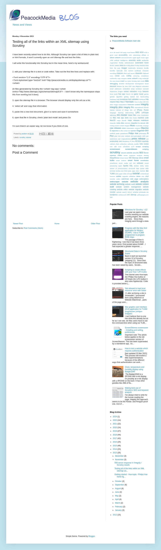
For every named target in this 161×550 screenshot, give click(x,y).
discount (113, 86)
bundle (146, 68)
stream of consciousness (119, 168)
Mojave (127, 126)
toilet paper (119, 174)
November (119, 459)
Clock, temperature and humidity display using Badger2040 (134, 369)
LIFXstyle (145, 113)
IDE (144, 102)
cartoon (130, 71)
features (146, 91)
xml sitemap (131, 195)
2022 (115, 420)
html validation (133, 99)
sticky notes (144, 166)
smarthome (113, 163)
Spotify (125, 166)
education (145, 86)
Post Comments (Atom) (33, 228)
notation (137, 128)
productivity (114, 141)
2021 (115, 424)
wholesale (142, 192)
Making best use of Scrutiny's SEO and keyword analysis (136, 390)
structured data (133, 168)
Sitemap (135, 158)
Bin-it (125, 65)
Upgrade (125, 176)
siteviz (141, 158)
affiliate (143, 55)
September (120, 485)
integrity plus (116, 107)
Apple (134, 58)
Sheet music (124, 158)
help (118, 99)
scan (119, 146)
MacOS (112, 120)
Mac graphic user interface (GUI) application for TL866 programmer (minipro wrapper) (136, 310)
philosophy (142, 133)
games (146, 94)
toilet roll (126, 174)
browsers (140, 68)
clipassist (138, 73)
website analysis (140, 181)
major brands (121, 120)
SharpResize (115, 158)
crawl (122, 81)
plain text (117, 136)
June (117, 492)
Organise (140, 131)
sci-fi (132, 146)
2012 (115, 515)
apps (147, 58)
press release (138, 138)
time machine (140, 171)
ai (148, 55)
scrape (138, 146)
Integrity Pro (129, 107)
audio (139, 60)
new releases (115, 128)
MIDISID (127, 123)
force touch (114, 94)
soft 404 (132, 163)
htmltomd (142, 99)
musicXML (139, 126)
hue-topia (129, 102)
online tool (127, 131)
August (118, 488)
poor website (125, 136)
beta (121, 65)
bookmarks (132, 68)
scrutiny (22, 137)
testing (118, 171)
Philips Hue (133, 133)
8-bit (145, 52)
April (117, 499)
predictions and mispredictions (120, 139)
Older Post (95, 224)
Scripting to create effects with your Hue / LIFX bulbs (136, 271)
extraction (133, 91)
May (117, 496)
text (122, 171)
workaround (122, 195)
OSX (147, 131)
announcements (126, 58)
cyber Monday (132, 81)
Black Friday (135, 65)
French (128, 94)
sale (115, 146)
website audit (130, 184)
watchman (125, 179)
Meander (113, 123)
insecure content (134, 104)
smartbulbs (144, 160)
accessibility (123, 55)
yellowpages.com (143, 195)
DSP (130, 86)
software (140, 163)
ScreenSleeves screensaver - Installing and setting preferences (136, 330)
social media (123, 163)
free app (121, 94)
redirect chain (114, 144)
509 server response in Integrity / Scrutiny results (128, 464)
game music (138, 94)
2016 (115, 442)
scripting (145, 149)
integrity (145, 104)
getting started (129, 97)
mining (112, 126)
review (146, 144)
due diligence (136, 86)
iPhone (139, 110)
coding (128, 76)
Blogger (91, 536)
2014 (115, 449)
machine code (143, 118)
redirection (123, 144)
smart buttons (121, 160)
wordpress (114, 195)
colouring (136, 76)
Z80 (111, 197)
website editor (122, 189)
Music (132, 126)
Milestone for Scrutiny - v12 (136, 210)
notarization (130, 128)
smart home (133, 160)
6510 (142, 52)
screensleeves (131, 149)
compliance (145, 76)
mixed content (119, 126)
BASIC (112, 65)
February (119, 507)
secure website (126, 153)
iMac (111, 104)
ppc (147, 136)
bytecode (120, 71)
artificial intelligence (121, 60)
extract (126, 91)
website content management (128, 187)
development (130, 84)
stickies (136, 166)
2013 (115, 453)
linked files (132, 115)
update (118, 176)
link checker (122, 115)
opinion (133, 131)
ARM (111, 60)
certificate (138, 71)
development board (142, 84)
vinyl (147, 176)
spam (120, 166)
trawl (130, 174)
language (113, 113)
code (122, 76)
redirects (130, 144)
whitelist (135, 192)
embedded (126, 89)
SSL (131, 166)
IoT (135, 110)
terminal (112, 171)
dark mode (140, 81)
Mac (114, 118)
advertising (136, 55)
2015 (115, 446)
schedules (126, 146)
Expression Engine (116, 91)
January (118, 510)
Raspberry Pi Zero (128, 141)
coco (111, 76)
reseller (136, 144)
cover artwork (132, 78)
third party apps (129, 171)
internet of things (122, 110)
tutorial (28, 137)
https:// (122, 102)
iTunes (146, 110)
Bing (129, 65)
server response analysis (133, 155)
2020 (115, 427)
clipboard (146, 73)
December (119, 456)
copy (118, 78)
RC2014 (138, 141)
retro (141, 144)
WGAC (130, 192)
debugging (114, 84)
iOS (131, 110)
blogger (124, 68)
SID (130, 158)
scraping (145, 146)
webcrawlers (144, 179)
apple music (141, 58)
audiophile (145, 60)
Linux (139, 115)
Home (56, 224)
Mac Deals (133, 118)
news (124, 128)
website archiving (117, 184)
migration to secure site (140, 123)
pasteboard (124, 133)
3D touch (116, 52)
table (147, 168)
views (138, 176)
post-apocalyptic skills (138, 136)
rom (111, 146)
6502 (137, 52)
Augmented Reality (116, 63)
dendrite (121, 84)
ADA (130, 55)
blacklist (142, 65)
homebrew (124, 99)
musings (146, 126)
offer (121, 131)
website (125, 182)
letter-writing (129, 113)
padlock (112, 133)
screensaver (115, 149)
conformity (113, 78)
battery (117, 65)
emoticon (139, 89)
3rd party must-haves (127, 52)
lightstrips (113, 115)
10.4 (111, 52)
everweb (146, 89)
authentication (129, 63)
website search (121, 192)
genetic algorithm (116, 97)
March (118, 503)
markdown (145, 120)
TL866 (112, 174)
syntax (142, 168)
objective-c (116, 131)
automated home (142, 63)
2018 (115, 435)
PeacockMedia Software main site (126, 41)
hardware (113, 99)
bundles (112, 71)
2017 (115, 438)
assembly (132, 60)
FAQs (140, 91)
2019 (115, 431)
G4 (132, 94)
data (147, 81)
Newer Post (18, 224)
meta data (120, 123)
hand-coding (144, 97)
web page (134, 179)
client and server (129, 73)
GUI (137, 97)
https (118, 102)
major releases (134, 120)
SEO (141, 153)
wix (147, 192)
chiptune (120, 73)
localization (145, 115)
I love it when (138, 102)
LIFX (137, 113)
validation (132, 176)
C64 (125, 71)
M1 (111, 118)
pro (147, 139)
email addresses (116, 89)
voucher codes (115, 179)
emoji (133, 89)
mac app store (122, 118)
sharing (146, 155)
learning (120, 113)
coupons (124, 78)
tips (147, 171)
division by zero (122, 86)
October (118, 481)
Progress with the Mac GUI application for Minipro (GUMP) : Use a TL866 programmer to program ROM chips (136, 232)
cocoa (117, 76)
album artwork (115, 58)
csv (126, 81)
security (136, 153)
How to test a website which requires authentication (136, 349)
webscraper (115, 182)
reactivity (145, 141)
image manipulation (120, 104)
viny (143, 176)
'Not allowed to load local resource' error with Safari (135, 289)
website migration (135, 189)
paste (117, 133)
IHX (147, 102)
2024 (115, 417)
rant (120, 141)
